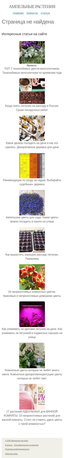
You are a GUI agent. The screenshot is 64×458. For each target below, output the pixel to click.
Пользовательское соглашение (26, 445)
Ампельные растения (32, 6)
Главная (18, 13)
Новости (32, 13)
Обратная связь (11, 454)
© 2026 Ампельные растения (16, 441)
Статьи (45, 13)
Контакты (8, 445)
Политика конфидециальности (17, 449)
